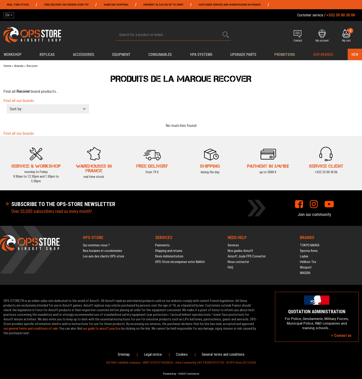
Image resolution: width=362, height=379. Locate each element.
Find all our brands (18, 100)
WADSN (305, 273)
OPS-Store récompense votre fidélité (180, 262)
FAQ (230, 267)
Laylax (304, 256)
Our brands (323, 54)
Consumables (160, 54)
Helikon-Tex (308, 262)
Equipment (121, 54)
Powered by (169, 373)
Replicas (47, 54)
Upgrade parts (243, 54)
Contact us (341, 335)
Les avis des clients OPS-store (103, 256)
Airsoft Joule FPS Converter (247, 256)
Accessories (83, 54)
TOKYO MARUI (309, 245)
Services (233, 245)
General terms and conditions (223, 354)
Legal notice (153, 354)
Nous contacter (238, 262)
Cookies (182, 354)
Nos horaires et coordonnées (102, 251)
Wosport (306, 267)
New (354, 54)
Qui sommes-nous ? (96, 245)
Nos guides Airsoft (240, 251)
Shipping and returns (168, 251)
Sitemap (124, 354)
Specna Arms (309, 251)
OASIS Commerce (188, 373)
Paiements (162, 245)
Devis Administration (169, 256)
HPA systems (201, 54)
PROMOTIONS (284, 54)
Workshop (12, 54)
